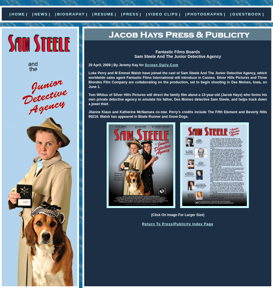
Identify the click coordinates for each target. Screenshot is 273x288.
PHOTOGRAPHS (205, 14)
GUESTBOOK (247, 14)
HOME (18, 14)
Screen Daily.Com (161, 65)
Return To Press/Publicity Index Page (178, 224)
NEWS (41, 14)
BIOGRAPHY (71, 14)
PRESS (131, 14)
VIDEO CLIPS (163, 14)
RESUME (104, 14)
